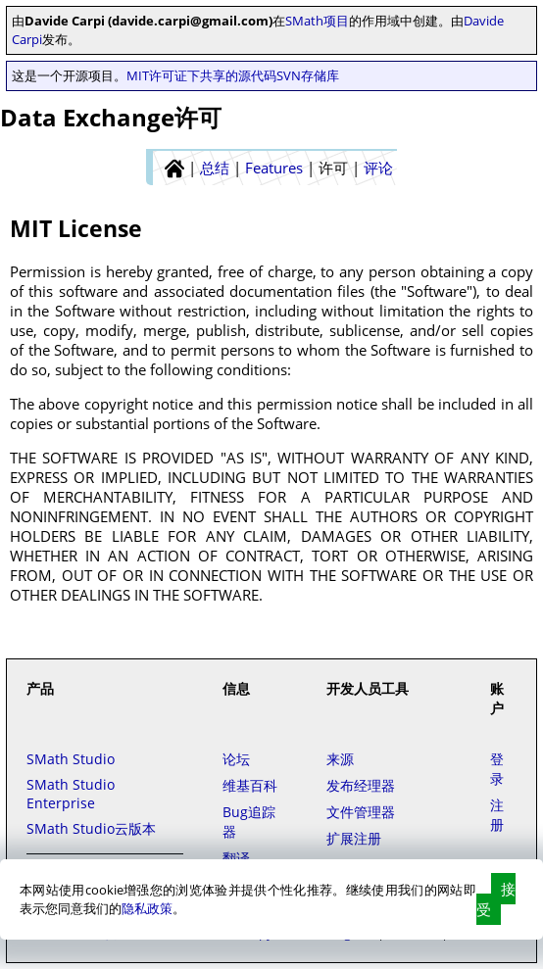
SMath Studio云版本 (91, 828)
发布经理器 (360, 785)
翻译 (236, 857)
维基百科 (249, 785)
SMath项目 (317, 20)
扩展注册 (353, 838)
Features (274, 167)
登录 (497, 769)
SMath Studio (70, 759)
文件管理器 (360, 811)
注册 (497, 815)
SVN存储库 (307, 75)
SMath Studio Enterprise (70, 793)
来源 (340, 759)
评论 (378, 167)
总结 (214, 167)
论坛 (236, 759)
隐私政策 (147, 908)
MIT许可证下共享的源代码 (201, 75)
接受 (496, 899)
